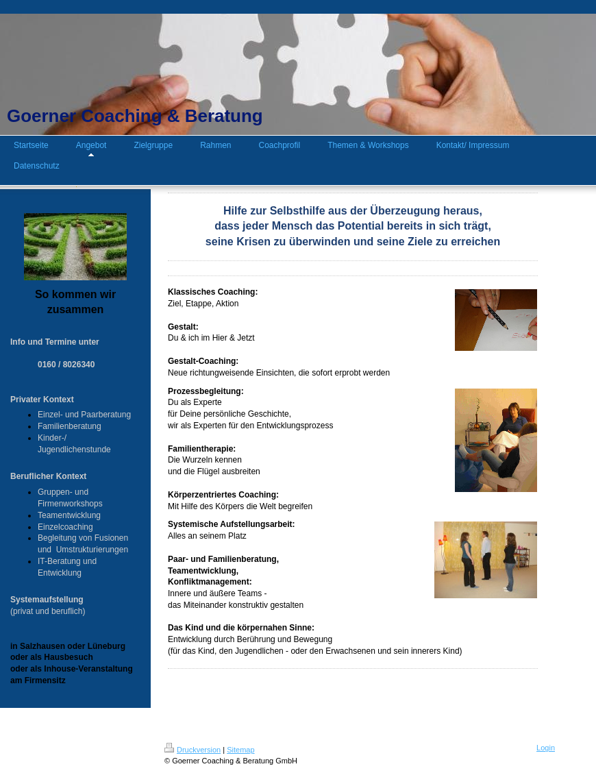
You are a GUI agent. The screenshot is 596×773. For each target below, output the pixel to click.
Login (545, 748)
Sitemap (240, 750)
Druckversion (192, 750)
